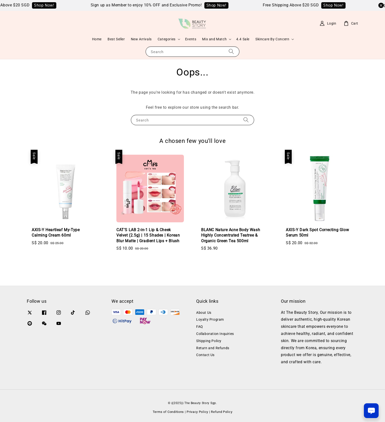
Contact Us (205, 355)
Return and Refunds (212, 348)
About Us (203, 313)
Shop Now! (56, 5)
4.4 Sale (242, 39)
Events (190, 39)
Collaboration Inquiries (215, 334)
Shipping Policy (208, 341)
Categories (167, 39)
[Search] (231, 51)
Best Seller (116, 39)
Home (97, 39)
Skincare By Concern (272, 39)
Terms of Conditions (168, 412)
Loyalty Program (210, 319)
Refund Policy (221, 412)
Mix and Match (214, 39)
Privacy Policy (197, 412)
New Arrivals (141, 39)
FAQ (199, 327)
